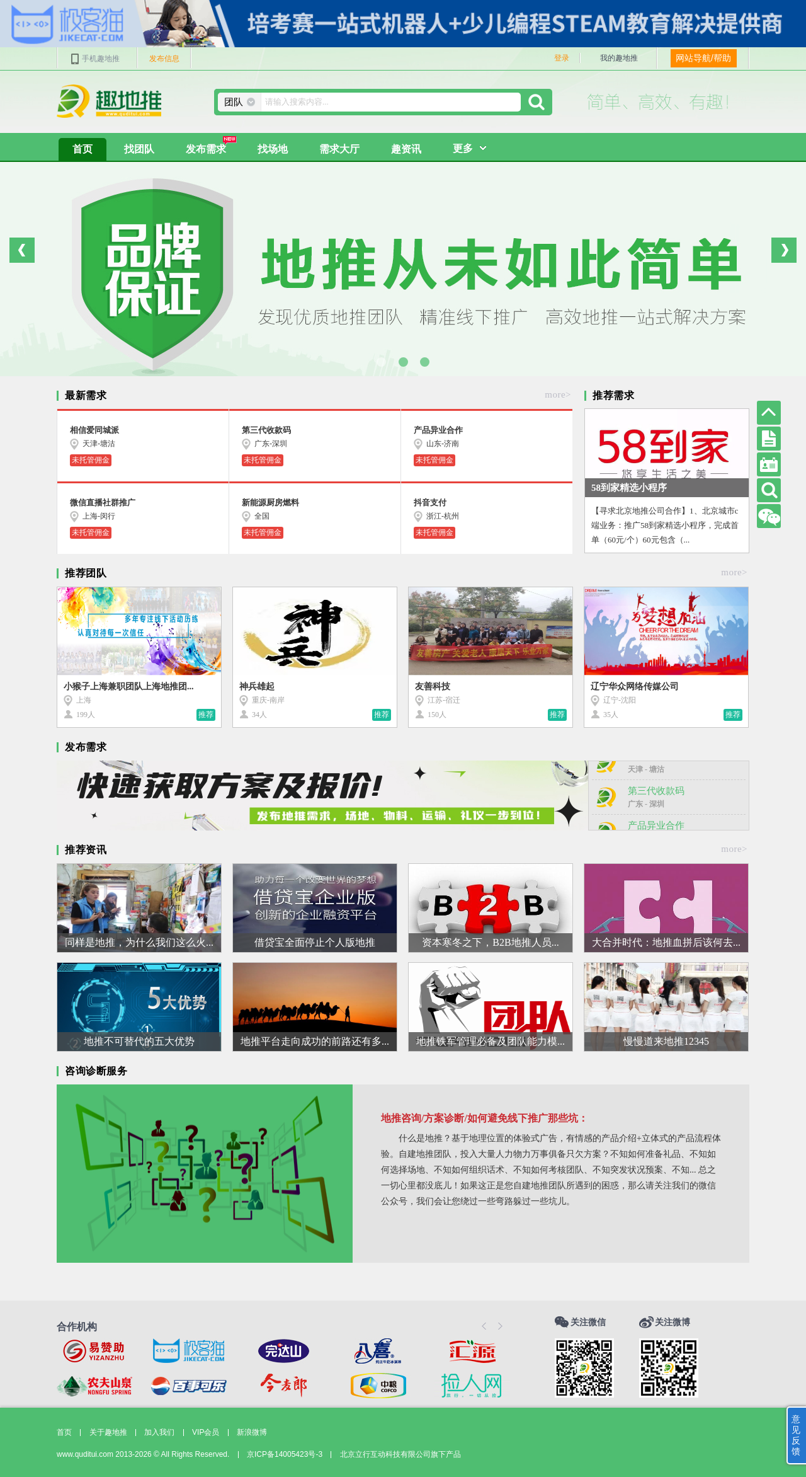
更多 (463, 148)
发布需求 (211, 146)
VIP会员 (205, 1432)
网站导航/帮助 (703, 58)
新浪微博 (252, 1432)
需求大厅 (339, 149)
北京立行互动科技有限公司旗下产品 (400, 1454)
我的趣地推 (619, 58)
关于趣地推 (108, 1432)
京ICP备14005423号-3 (284, 1454)
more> (558, 394)
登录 (561, 58)
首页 (82, 149)
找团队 (139, 149)
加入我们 (159, 1432)
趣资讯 (406, 149)
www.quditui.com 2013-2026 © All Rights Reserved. (143, 1454)
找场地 (273, 149)
